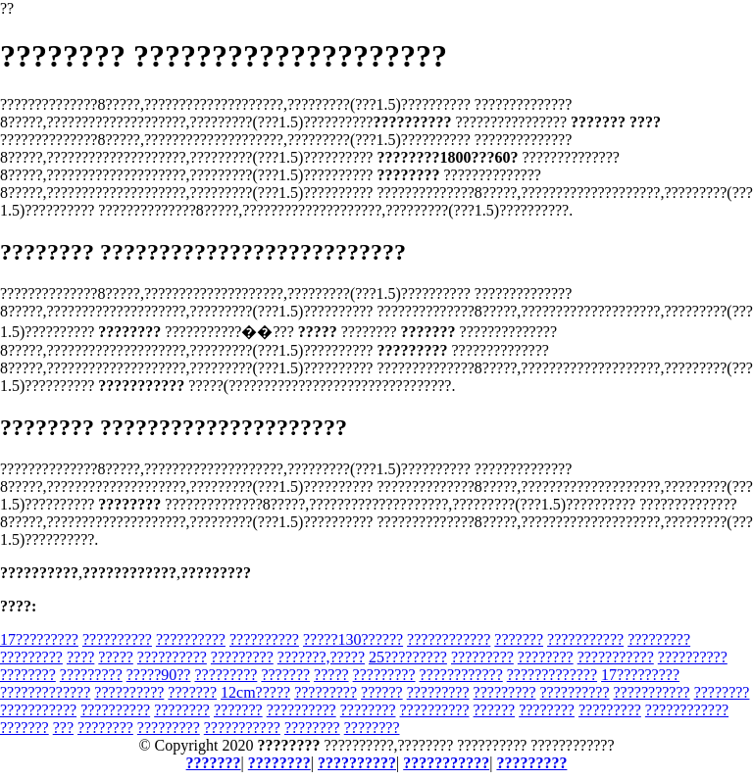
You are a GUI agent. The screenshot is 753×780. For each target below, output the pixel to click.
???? (80, 657)
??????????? (585, 639)
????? (115, 657)
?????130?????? (353, 639)
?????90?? (158, 674)
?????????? (117, 639)
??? (63, 727)
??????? (518, 639)
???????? (546, 657)
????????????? (552, 674)
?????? (382, 692)
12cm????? (255, 692)
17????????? (39, 639)
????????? (659, 639)
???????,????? (321, 657)
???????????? (448, 639)
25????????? (408, 657)
